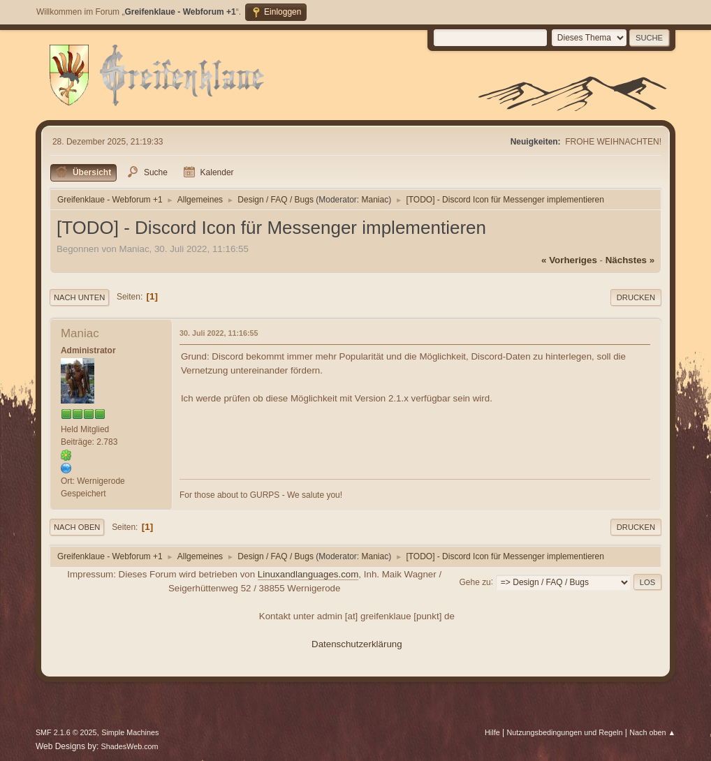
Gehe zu (474, 581)
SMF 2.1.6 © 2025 (66, 732)
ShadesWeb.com (130, 746)
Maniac (375, 200)
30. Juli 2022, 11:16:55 (218, 333)
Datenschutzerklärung (356, 644)
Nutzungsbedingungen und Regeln (564, 732)
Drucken (636, 297)
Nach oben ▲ (652, 732)
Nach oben (77, 527)
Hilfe (492, 732)
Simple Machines (130, 732)
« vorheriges (569, 260)
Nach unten (79, 297)
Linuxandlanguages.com (308, 574)
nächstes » (630, 260)
